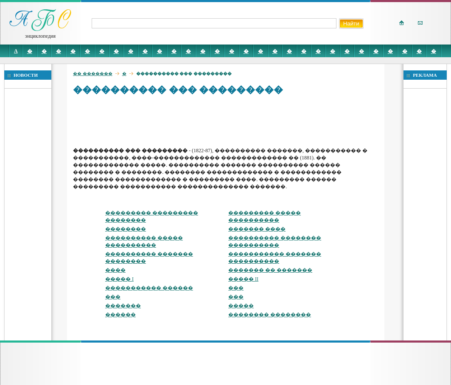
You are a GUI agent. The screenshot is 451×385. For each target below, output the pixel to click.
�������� (125, 229)
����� (241, 306)
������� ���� (257, 229)
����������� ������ (149, 288)
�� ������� (92, 73)
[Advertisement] (227, 121)
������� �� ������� (270, 270)
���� (115, 270)
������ (120, 315)
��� (236, 288)
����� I (119, 279)
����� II (243, 279)
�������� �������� (269, 315)
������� (123, 306)
